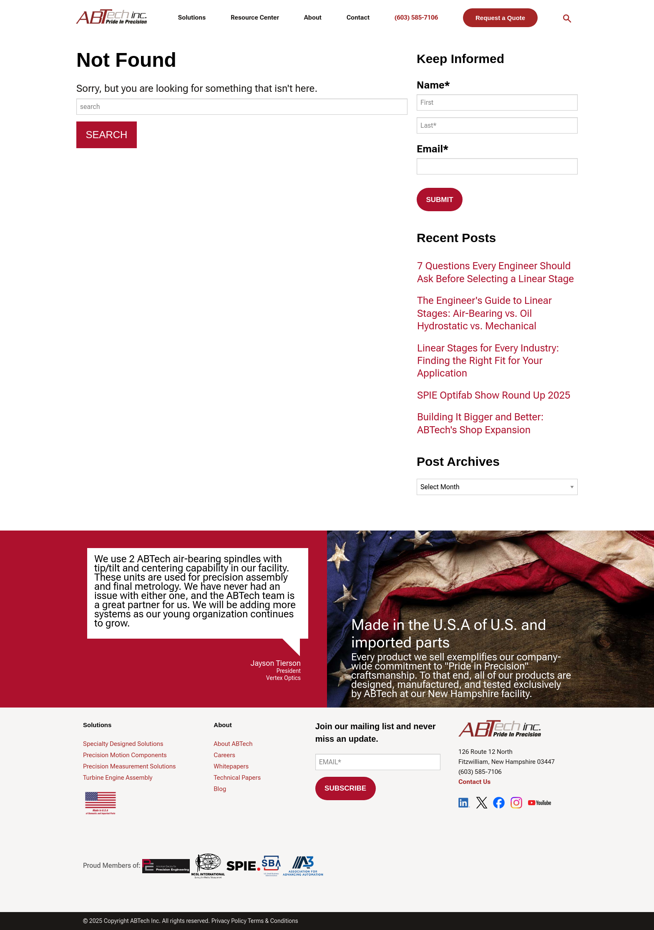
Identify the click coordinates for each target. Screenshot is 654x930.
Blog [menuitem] (220, 789)
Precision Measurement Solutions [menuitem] (129, 766)
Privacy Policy (229, 920)
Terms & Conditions (273, 920)
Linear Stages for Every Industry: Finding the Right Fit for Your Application (488, 360)
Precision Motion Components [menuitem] (125, 755)
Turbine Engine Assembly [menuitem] (118, 777)
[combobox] (241, 107)
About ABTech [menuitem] (233, 744)
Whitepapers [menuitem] (231, 766)
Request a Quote (500, 17)
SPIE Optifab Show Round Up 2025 (494, 395)
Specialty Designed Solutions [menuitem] (123, 744)
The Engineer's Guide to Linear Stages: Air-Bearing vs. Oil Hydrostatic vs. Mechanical (484, 313)
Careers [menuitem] (224, 755)
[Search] (106, 134)
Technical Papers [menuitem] (237, 777)
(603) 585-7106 (416, 17)
